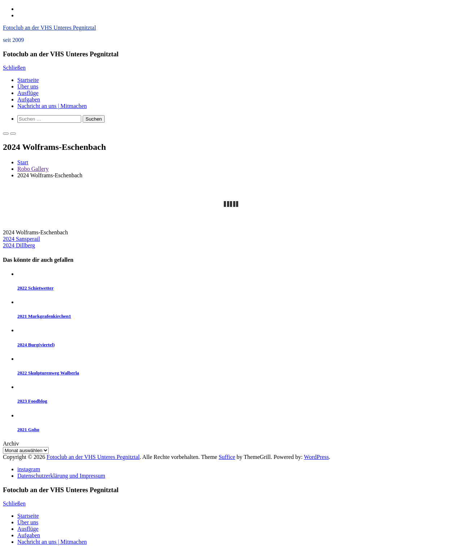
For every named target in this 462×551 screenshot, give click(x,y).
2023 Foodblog (32, 401)
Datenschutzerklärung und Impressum (61, 476)
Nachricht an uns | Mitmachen (52, 106)
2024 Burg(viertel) (36, 344)
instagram (28, 469)
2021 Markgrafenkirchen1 (44, 316)
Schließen (14, 68)
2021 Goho (28, 429)
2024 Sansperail (21, 239)
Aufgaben (28, 99)
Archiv (11, 444)
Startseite (28, 80)
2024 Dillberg (19, 245)
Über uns (27, 86)
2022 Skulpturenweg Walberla (48, 373)
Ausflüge (28, 93)
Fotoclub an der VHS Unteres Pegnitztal (49, 28)
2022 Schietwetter (35, 288)
